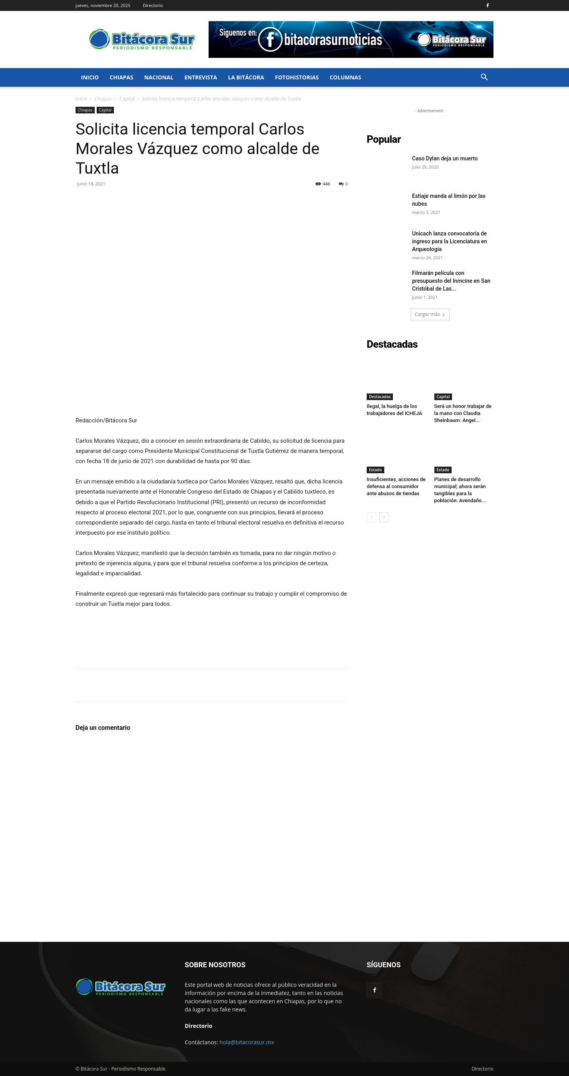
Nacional (158, 77)
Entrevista (200, 77)
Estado (375, 469)
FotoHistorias (297, 77)
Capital (127, 98)
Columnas (345, 77)
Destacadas (380, 396)
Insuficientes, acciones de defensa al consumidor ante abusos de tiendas (396, 486)
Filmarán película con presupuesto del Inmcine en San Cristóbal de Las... (451, 281)
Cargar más (430, 314)
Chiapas (121, 77)
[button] (484, 78)
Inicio (90, 77)
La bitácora (246, 77)
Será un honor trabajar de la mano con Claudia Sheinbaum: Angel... (463, 413)
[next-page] (384, 517)
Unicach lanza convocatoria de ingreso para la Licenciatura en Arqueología (449, 241)
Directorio (153, 5)
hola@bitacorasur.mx (247, 1042)
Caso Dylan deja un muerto (445, 158)
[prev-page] (371, 517)
